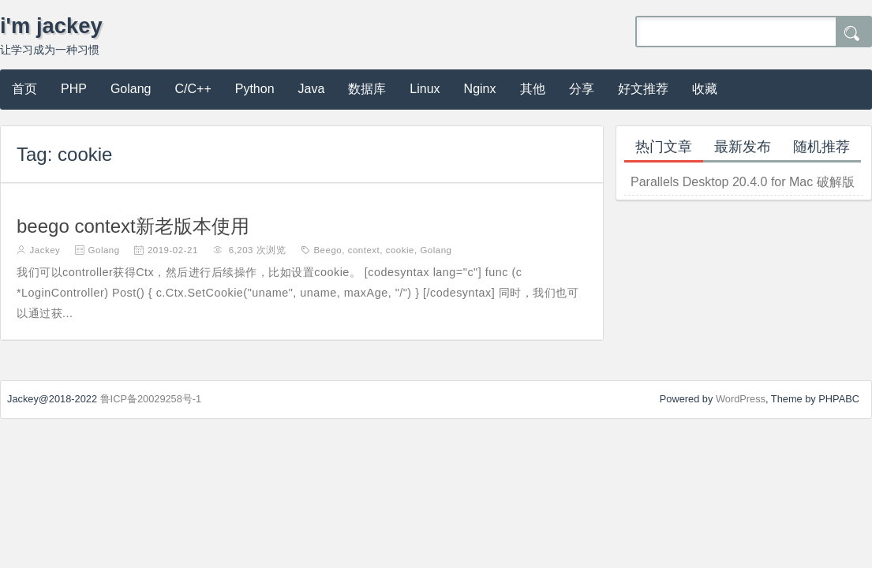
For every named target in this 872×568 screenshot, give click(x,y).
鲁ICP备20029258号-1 (151, 399)
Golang (131, 88)
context (364, 250)
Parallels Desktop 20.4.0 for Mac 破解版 (743, 182)
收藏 (704, 88)
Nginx (480, 88)
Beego (327, 250)
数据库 (367, 88)
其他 (532, 88)
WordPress (740, 399)
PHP (74, 88)
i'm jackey (51, 25)
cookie (400, 250)
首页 (24, 88)
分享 (581, 88)
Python (255, 88)
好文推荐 (643, 88)
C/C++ (193, 88)
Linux (425, 88)
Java (311, 88)
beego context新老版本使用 (133, 226)
